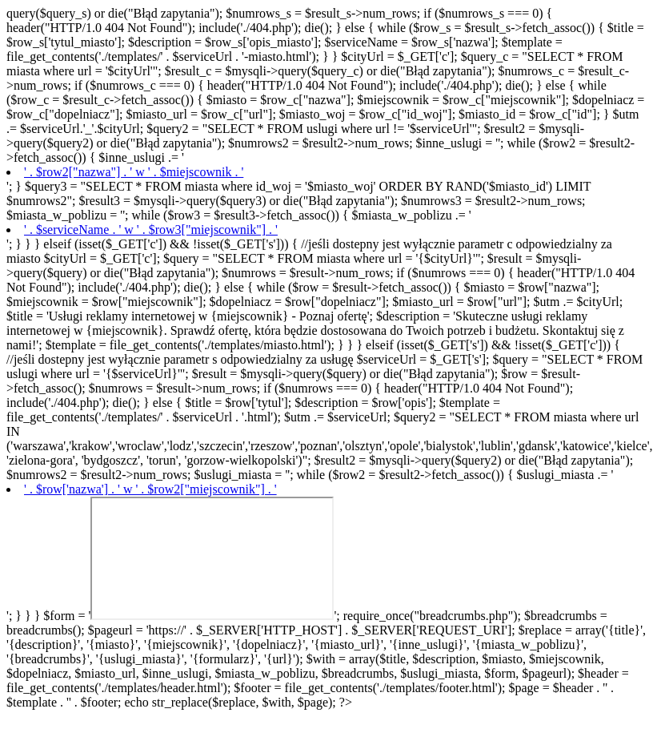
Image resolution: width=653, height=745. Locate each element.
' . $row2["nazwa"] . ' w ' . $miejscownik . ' (133, 172)
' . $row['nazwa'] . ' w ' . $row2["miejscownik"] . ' (150, 489)
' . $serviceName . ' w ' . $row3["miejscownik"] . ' (151, 229)
